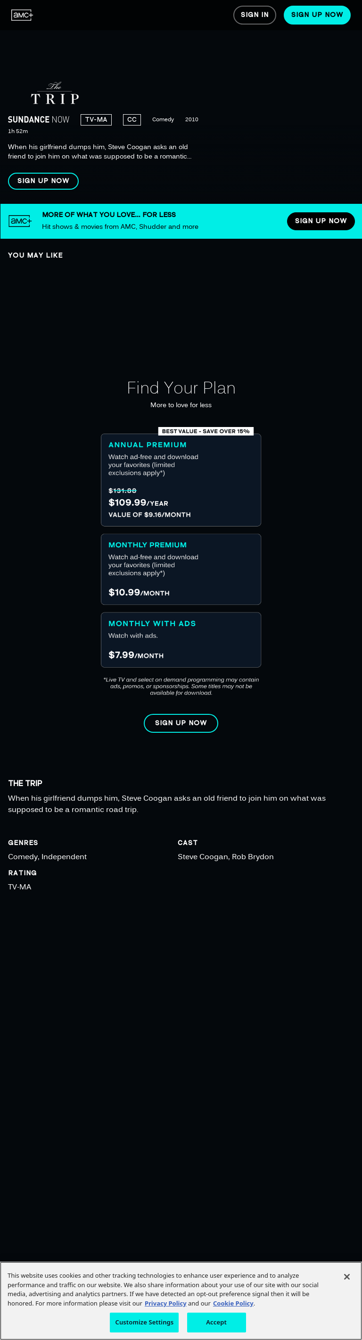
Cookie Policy (233, 1303)
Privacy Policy (166, 1303)
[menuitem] (22, 15)
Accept (216, 1322)
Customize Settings (144, 1322)
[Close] (347, 1276)
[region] (181, 102)
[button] (43, 181)
